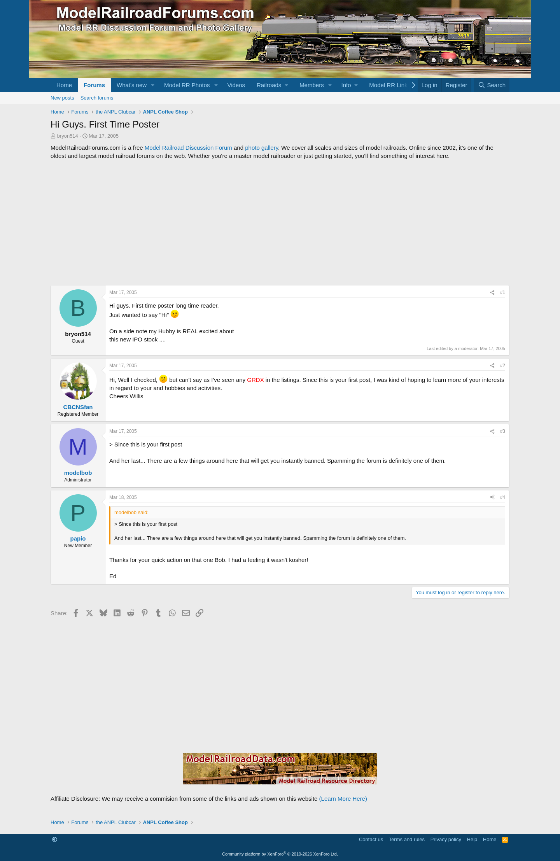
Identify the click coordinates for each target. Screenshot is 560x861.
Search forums (97, 98)
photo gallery (261, 147)
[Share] (492, 292)
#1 (502, 292)
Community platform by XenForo (280, 854)
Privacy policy (445, 839)
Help (472, 839)
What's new (132, 85)
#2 (502, 365)
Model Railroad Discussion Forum (188, 147)
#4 (502, 497)
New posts (62, 98)
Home (64, 85)
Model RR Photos (187, 85)
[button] (152, 85)
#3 (502, 431)
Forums (94, 85)
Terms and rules (407, 839)
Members (311, 85)
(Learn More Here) (343, 798)
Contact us (371, 839)
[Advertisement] (280, 222)
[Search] (491, 85)
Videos (236, 85)
